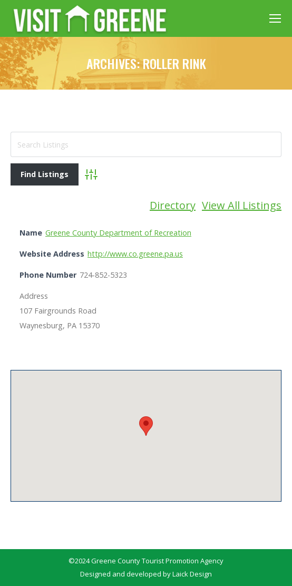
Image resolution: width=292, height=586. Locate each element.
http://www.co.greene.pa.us (135, 254)
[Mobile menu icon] (275, 18)
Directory (173, 205)
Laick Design (192, 574)
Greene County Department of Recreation (118, 233)
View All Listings (241, 205)
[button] (146, 426)
